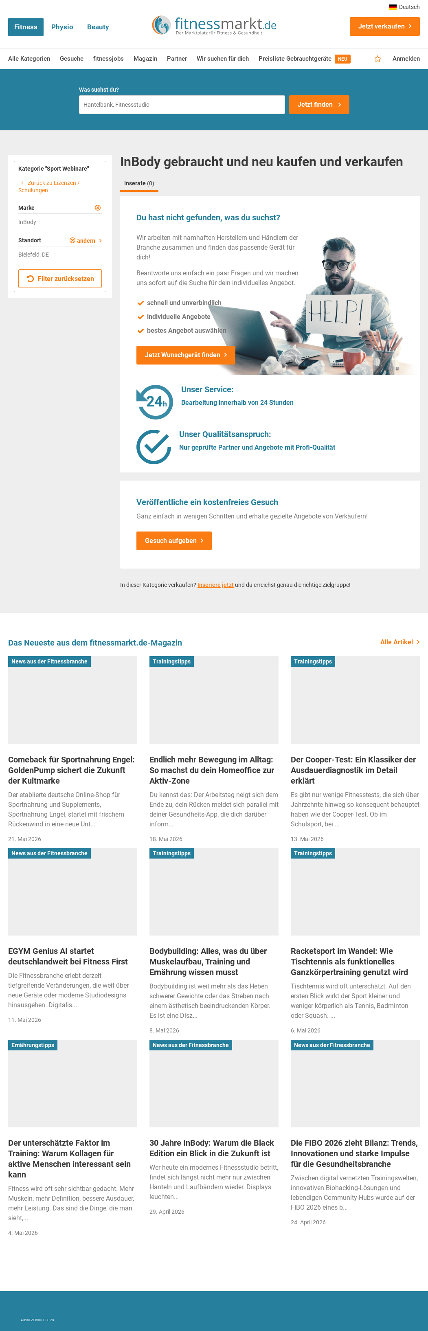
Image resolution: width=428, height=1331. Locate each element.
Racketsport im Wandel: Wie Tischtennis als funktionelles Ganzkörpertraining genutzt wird (349, 961)
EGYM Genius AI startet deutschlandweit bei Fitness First (68, 956)
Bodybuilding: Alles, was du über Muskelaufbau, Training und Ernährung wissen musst (208, 961)
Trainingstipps (172, 661)
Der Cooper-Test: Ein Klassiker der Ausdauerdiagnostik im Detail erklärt (353, 770)
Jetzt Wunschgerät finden (182, 355)
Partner (177, 58)
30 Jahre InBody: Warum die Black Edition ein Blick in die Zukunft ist (211, 1148)
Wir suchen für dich (223, 58)
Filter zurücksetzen (60, 279)
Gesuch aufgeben (171, 541)
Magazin (145, 58)
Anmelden (406, 58)
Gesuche (71, 58)
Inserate (139, 183)
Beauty (98, 27)
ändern (86, 240)
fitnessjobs (108, 58)
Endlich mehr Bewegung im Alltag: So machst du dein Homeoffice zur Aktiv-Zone (211, 770)
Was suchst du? (99, 89)
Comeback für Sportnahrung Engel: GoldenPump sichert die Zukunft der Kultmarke (71, 770)
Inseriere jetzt (216, 585)
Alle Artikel (396, 642)
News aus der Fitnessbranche (49, 661)
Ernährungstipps (32, 1045)
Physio (62, 27)
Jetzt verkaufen (381, 26)
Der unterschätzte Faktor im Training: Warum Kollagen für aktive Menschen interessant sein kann (69, 1158)
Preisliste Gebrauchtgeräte (305, 59)
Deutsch (404, 7)
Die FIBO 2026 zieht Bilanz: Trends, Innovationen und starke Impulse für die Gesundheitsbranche (354, 1153)
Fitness (25, 27)
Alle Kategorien (29, 58)
